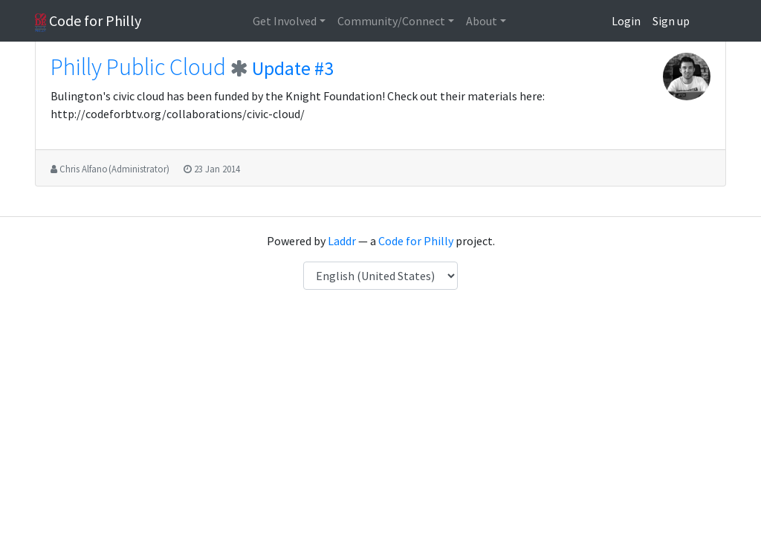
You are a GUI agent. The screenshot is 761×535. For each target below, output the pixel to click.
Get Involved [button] (285, 20)
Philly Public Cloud (138, 67)
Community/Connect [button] (391, 20)
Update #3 (293, 68)
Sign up (671, 20)
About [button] (481, 20)
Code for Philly (88, 21)
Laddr (342, 240)
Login (626, 20)
